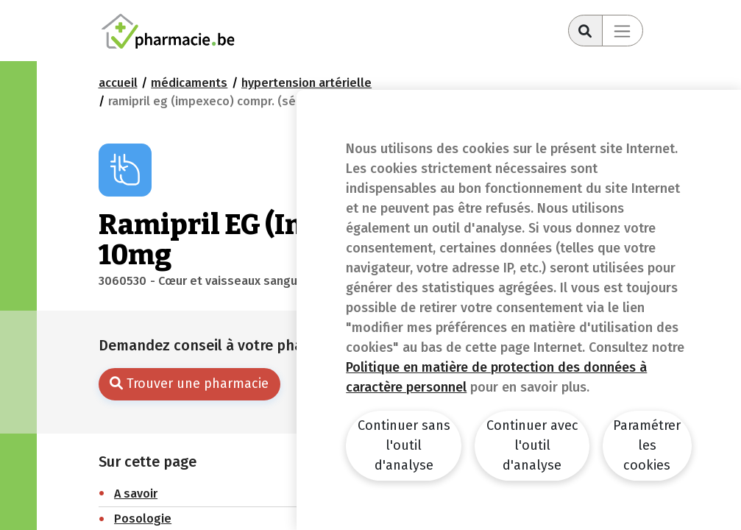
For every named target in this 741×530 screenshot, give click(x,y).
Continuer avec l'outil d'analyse (532, 445)
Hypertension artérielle (306, 83)
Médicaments (189, 83)
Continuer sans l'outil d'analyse (404, 445)
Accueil (118, 83)
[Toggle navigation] (622, 30)
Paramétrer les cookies (647, 445)
